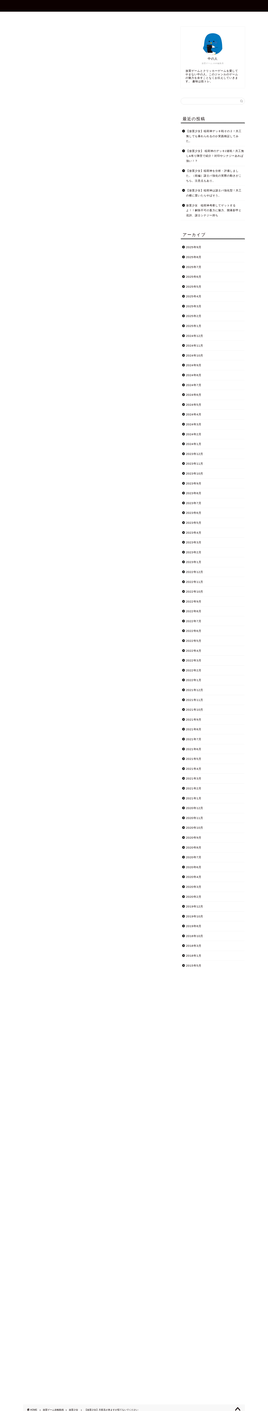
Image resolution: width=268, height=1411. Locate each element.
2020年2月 (193, 896)
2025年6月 (193, 276)
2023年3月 (193, 542)
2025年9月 (193, 247)
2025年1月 (193, 326)
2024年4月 (193, 414)
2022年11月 (194, 581)
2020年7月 (193, 857)
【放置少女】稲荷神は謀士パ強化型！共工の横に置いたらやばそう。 (214, 193)
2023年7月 (193, 503)
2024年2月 (193, 434)
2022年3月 (193, 660)
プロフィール (112, 16)
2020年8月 (193, 847)
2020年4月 (193, 876)
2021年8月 (193, 729)
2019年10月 (194, 916)
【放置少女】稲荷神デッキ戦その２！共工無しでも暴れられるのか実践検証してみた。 (214, 136)
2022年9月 (193, 601)
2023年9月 (193, 483)
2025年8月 (193, 257)
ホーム (88, 16)
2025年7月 (193, 267)
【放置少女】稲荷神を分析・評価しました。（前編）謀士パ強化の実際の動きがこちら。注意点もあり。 (214, 175)
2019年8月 (193, 926)
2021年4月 (193, 768)
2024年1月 (193, 444)
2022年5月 (193, 640)
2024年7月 (193, 385)
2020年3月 (193, 886)
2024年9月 (193, 365)
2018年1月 (193, 955)
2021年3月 (193, 778)
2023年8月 (193, 493)
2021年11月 (194, 700)
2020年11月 (194, 818)
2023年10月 (194, 473)
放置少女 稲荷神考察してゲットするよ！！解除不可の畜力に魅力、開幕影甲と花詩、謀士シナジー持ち (214, 210)
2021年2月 (193, 788)
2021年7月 (193, 739)
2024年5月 (193, 404)
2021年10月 (194, 709)
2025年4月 (193, 296)
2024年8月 (193, 375)
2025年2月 (193, 316)
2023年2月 (193, 552)
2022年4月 (193, 650)
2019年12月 (194, 906)
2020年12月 (194, 808)
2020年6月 (193, 867)
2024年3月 (193, 424)
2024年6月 (193, 394)
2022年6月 (193, 630)
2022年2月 (193, 670)
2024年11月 (194, 345)
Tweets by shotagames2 (41, 1105)
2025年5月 (193, 286)
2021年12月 (194, 690)
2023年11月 (194, 463)
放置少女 (29, 32)
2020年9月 (193, 837)
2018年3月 (193, 945)
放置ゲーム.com (134, 5)
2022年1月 (193, 680)
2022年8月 (193, 611)
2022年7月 (193, 621)
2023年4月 (193, 532)
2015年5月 (193, 965)
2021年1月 (193, 798)
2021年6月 (193, 749)
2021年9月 (193, 719)
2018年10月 (194, 936)
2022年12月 (194, 572)
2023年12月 (194, 453)
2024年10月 (194, 355)
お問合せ (137, 16)
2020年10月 (194, 827)
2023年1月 (193, 562)
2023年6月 (193, 512)
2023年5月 (193, 522)
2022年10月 (194, 591)
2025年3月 (193, 306)
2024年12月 (194, 335)
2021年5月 (193, 758)
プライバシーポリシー (168, 16)
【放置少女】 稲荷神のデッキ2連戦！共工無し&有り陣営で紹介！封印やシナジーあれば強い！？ (215, 156)
